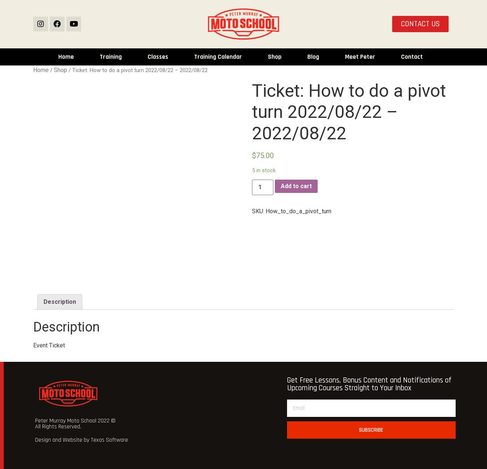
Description (60, 301)
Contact (412, 57)
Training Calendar (218, 57)
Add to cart (296, 186)
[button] (420, 24)
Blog (313, 57)
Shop (275, 57)
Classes (158, 57)
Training (111, 57)
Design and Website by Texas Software (81, 440)
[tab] (59, 302)
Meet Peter (360, 57)
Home (66, 57)
